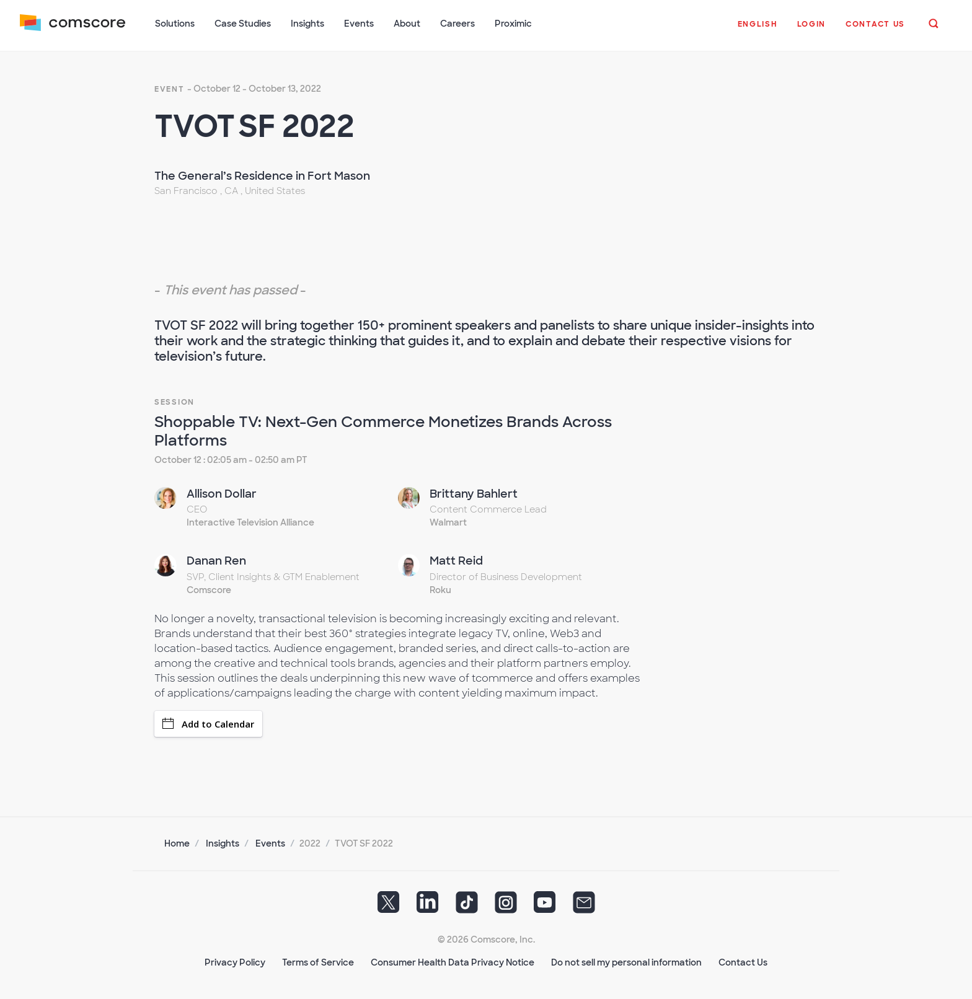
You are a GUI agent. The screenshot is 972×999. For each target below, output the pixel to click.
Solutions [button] (175, 23)
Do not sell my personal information (626, 962)
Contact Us (742, 962)
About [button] (407, 23)
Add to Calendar (208, 724)
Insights (222, 843)
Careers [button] (457, 23)
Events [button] (359, 23)
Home (177, 843)
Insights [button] (307, 23)
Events (270, 843)
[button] (757, 30)
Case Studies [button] (242, 23)
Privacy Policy (235, 962)
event (169, 89)
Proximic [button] (513, 23)
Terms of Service (318, 962)
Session (174, 402)
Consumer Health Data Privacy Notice (452, 962)
